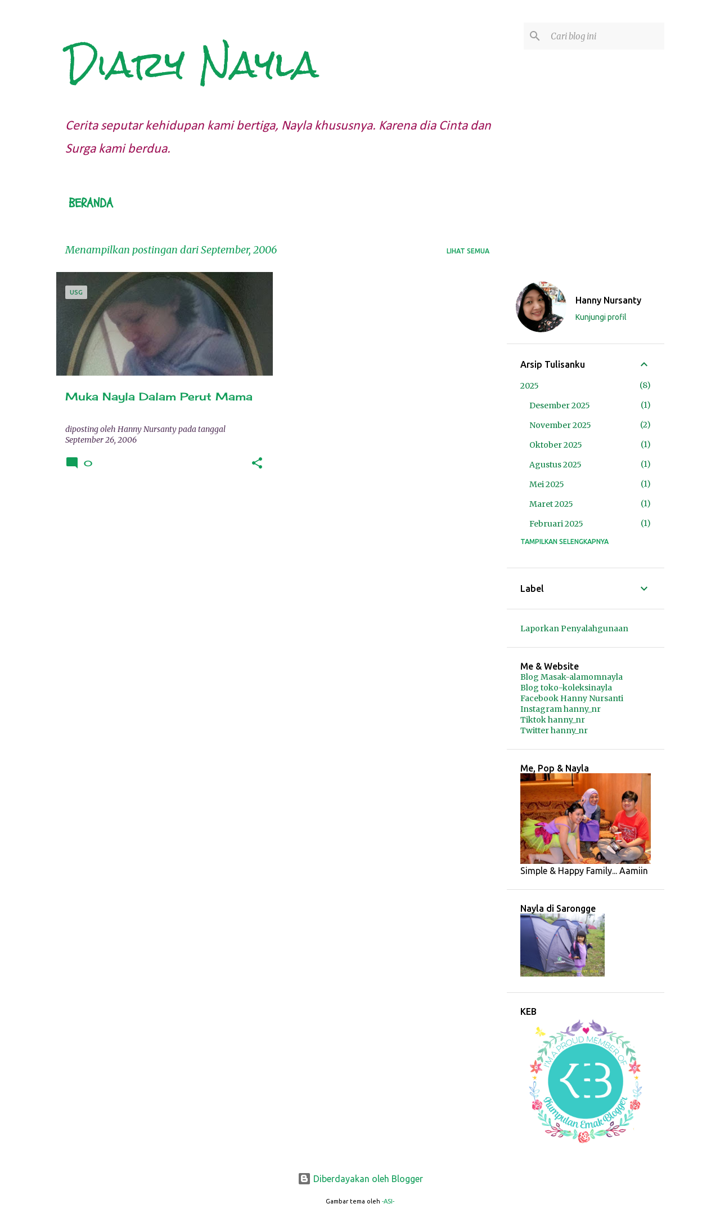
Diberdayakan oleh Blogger (360, 1179)
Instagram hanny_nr (560, 709)
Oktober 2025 (555, 445)
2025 (529, 386)
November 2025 (560, 425)
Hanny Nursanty (608, 300)
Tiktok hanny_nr (552, 720)
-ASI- (388, 1201)
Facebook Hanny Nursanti (571, 698)
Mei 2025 (546, 484)
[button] (257, 463)
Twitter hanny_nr (554, 730)
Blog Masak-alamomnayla (571, 677)
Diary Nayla (191, 64)
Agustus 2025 (555, 465)
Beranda (91, 203)
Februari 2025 (556, 524)
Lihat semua (468, 251)
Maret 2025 (551, 504)
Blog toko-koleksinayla (566, 688)
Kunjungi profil (601, 317)
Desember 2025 (559, 405)
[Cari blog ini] (605, 36)
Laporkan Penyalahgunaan (574, 628)
